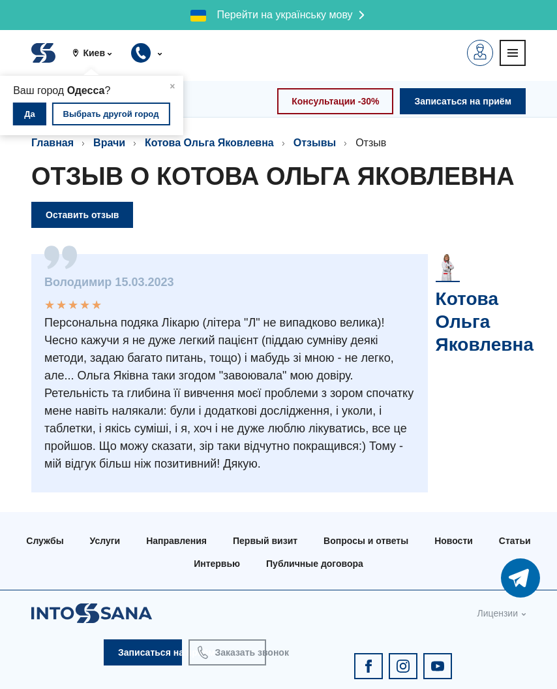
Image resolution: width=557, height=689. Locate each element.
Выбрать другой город (111, 114)
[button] (97, 53)
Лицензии (497, 613)
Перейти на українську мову (284, 14)
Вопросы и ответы (366, 541)
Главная (52, 142)
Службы (44, 541)
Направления (176, 541)
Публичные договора (314, 563)
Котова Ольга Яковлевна (209, 142)
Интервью (217, 563)
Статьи (515, 541)
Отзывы (315, 142)
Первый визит (265, 541)
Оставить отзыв (82, 215)
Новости (453, 541)
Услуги (105, 541)
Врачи (109, 142)
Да (29, 114)
